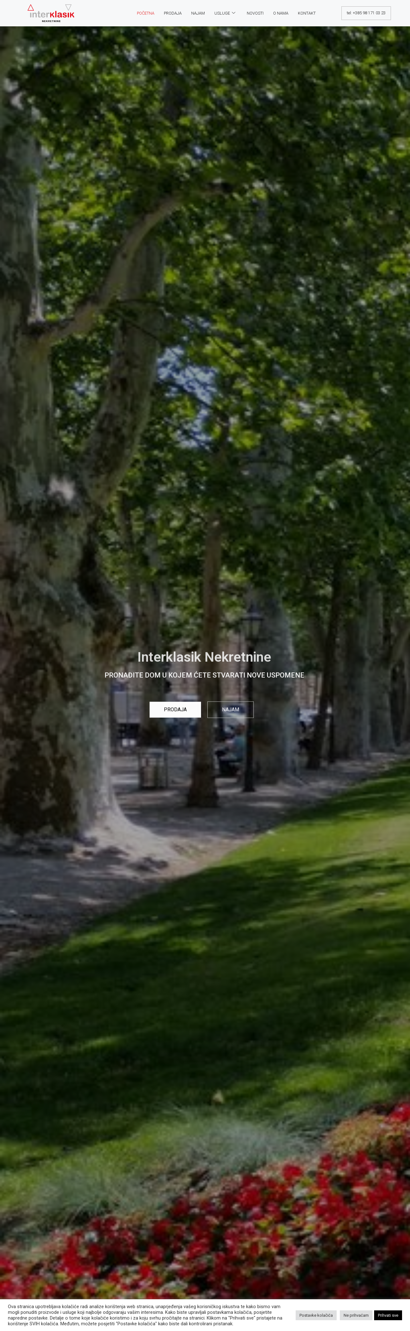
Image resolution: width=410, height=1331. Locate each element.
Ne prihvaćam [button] (356, 1315)
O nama (280, 13)
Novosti (255, 13)
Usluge (224, 13)
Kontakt (307, 13)
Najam (198, 13)
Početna (145, 13)
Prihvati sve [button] (388, 1315)
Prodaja (173, 13)
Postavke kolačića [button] (316, 1315)
